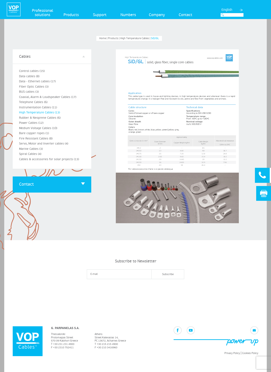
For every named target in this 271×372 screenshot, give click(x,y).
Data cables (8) (29, 76)
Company (157, 15)
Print (263, 193)
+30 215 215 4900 (107, 344)
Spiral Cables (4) (30, 154)
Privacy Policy (232, 353)
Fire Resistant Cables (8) (36, 138)
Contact (185, 15)
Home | (103, 38)
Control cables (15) (32, 71)
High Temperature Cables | (135, 38)
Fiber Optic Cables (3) (33, 86)
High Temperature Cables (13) (39, 112)
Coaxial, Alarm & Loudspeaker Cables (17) (47, 97)
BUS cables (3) (29, 92)
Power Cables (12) (31, 123)
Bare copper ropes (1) (34, 133)
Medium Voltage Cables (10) (38, 128)
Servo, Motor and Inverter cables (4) (43, 143)
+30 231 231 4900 (63, 344)
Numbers (128, 15)
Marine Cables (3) (31, 149)
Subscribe (168, 274)
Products (71, 15)
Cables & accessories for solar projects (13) (49, 159)
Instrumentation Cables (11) (38, 107)
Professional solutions (42, 12)
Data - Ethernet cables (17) (37, 81)
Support (99, 15)
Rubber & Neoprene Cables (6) (40, 118)
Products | (114, 38)
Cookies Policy (250, 353)
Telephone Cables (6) (33, 102)
